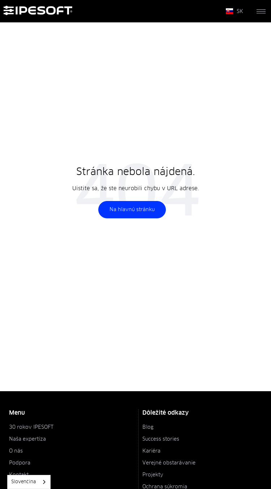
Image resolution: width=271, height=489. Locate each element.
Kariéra (151, 451)
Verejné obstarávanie (168, 463)
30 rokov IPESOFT (31, 427)
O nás (16, 451)
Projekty (152, 474)
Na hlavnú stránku (132, 209)
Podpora (19, 463)
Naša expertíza (27, 439)
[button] (234, 11)
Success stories (160, 439)
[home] (112, 11)
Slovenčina (23, 482)
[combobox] (29, 482)
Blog (148, 427)
